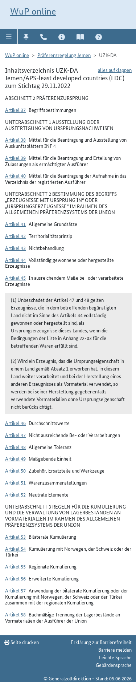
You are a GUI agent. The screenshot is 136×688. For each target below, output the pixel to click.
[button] (9, 36)
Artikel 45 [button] (15, 277)
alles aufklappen (115, 69)
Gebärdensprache (114, 664)
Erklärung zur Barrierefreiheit (101, 641)
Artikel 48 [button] (15, 446)
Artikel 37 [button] (15, 109)
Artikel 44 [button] (15, 259)
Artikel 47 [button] (15, 434)
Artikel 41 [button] (15, 223)
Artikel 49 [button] (15, 458)
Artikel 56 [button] (15, 578)
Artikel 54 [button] (15, 548)
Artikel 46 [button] (15, 422)
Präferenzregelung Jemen (64, 54)
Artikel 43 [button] (15, 247)
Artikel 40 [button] (15, 175)
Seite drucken (21, 641)
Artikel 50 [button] (15, 470)
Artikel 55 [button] (15, 566)
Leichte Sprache (115, 657)
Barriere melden (115, 649)
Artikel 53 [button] (15, 536)
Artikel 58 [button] (15, 614)
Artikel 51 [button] (15, 482)
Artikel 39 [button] (15, 157)
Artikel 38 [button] (15, 139)
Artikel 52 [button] (15, 494)
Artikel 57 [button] (15, 590)
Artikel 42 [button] (15, 235)
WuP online (33, 11)
